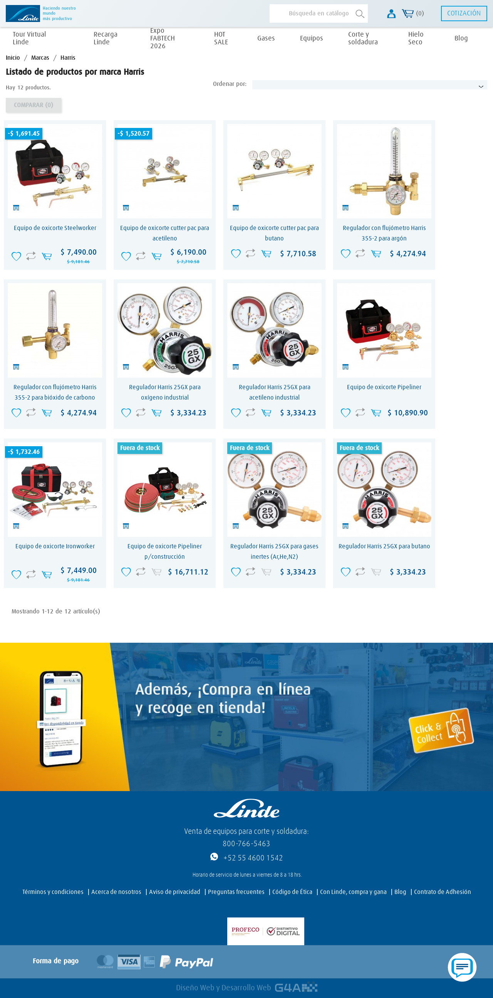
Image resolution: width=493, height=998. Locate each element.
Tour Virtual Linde (29, 38)
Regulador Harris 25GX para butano (384, 546)
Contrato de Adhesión (442, 892)
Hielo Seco (416, 38)
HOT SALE (221, 38)
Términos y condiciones (53, 892)
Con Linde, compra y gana (353, 892)
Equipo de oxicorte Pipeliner (384, 387)
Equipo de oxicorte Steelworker (55, 228)
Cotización (464, 13)
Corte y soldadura (363, 38)
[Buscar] (319, 13)
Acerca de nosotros (116, 892)
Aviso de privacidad (174, 892)
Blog (461, 38)
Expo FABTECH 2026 (162, 38)
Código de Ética (292, 892)
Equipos (311, 38)
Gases (266, 38)
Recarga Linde (105, 38)
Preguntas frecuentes (236, 892)
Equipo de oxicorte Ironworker (55, 546)
